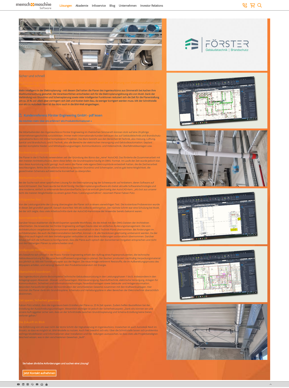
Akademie (82, 5)
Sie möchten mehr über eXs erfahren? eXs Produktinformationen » (55, 121)
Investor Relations (151, 5)
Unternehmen (128, 5)
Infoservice (99, 5)
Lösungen (65, 5)
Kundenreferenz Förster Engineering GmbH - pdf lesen (60, 115)
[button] (46, 384)
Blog (112, 5)
